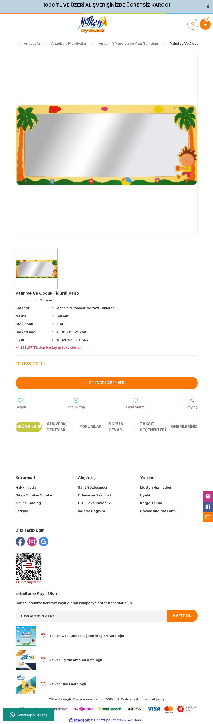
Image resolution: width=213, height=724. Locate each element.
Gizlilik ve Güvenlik (94, 503)
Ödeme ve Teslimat (94, 495)
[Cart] (205, 24)
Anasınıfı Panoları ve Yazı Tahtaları (86, 308)
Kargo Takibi (151, 503)
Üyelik (145, 495)
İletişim (22, 511)
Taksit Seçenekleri (153, 427)
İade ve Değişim (91, 511)
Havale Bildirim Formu (159, 511)
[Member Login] (192, 24)
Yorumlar (91, 427)
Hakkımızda (26, 487)
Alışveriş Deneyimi (56, 427)
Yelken (63, 316)
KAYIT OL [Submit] (182, 616)
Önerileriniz (184, 427)
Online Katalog (28, 503)
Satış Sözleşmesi (92, 487)
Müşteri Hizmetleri (155, 487)
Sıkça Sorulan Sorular (34, 495)
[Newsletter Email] (107, 616)
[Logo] (92, 24)
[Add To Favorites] (21, 403)
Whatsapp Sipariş (28, 715)
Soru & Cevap (116, 427)
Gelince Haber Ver (106, 382)
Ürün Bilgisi (28, 427)
